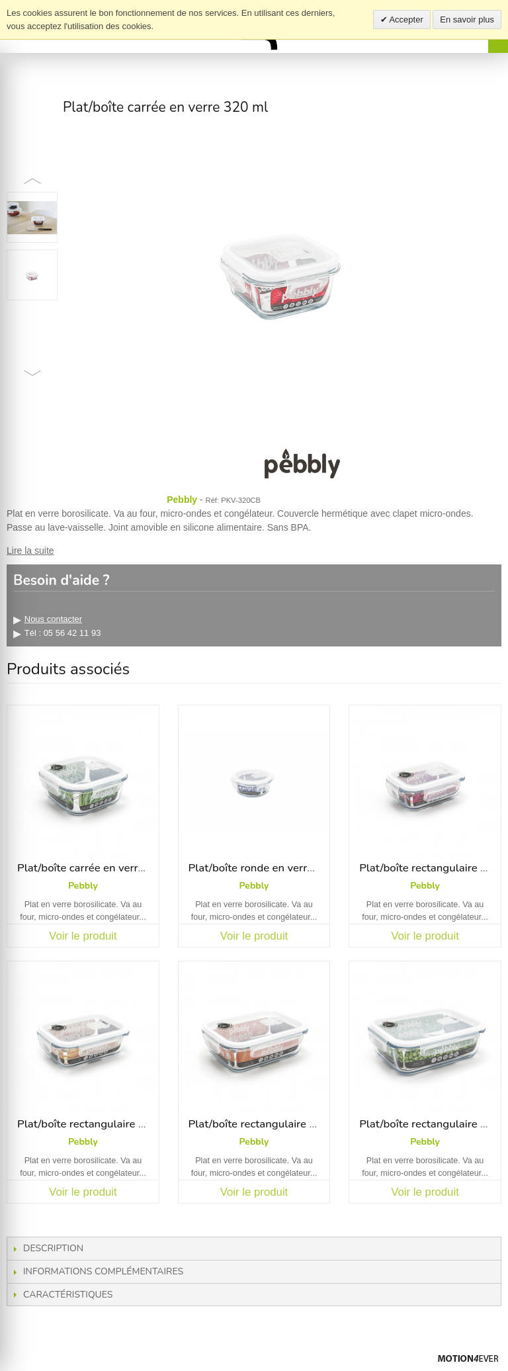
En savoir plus (467, 19)
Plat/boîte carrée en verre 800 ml (100, 867)
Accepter (405, 19)
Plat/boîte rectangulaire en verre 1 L (278, 1123)
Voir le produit (83, 936)
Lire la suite (30, 550)
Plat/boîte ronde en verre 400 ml (270, 867)
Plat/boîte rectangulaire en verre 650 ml (117, 1123)
